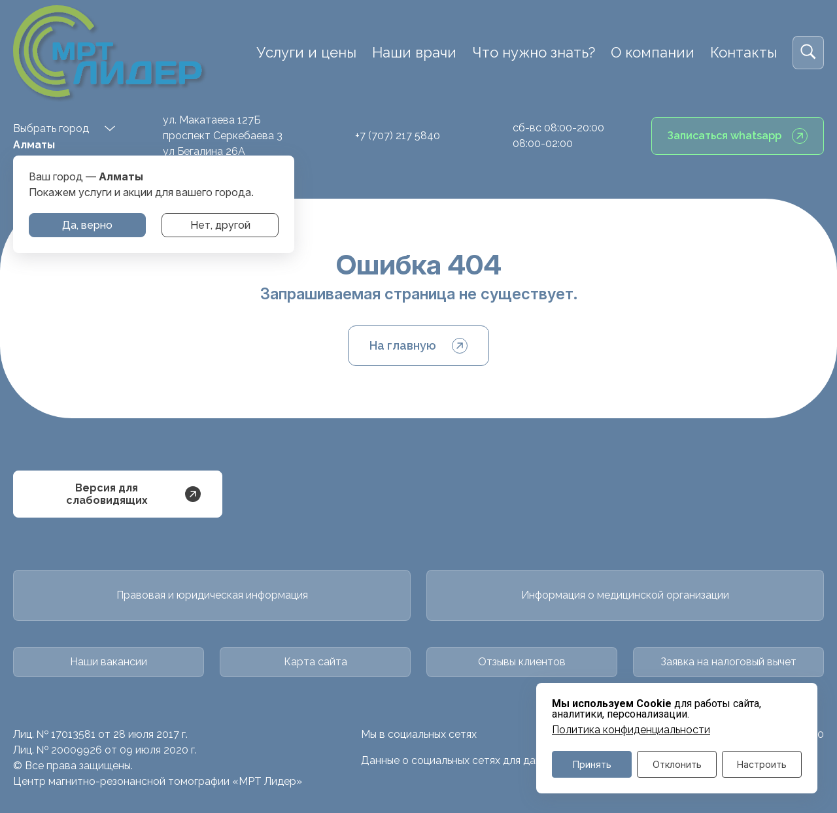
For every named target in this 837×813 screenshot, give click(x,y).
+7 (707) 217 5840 (397, 135)
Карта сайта (315, 661)
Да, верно (87, 225)
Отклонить (677, 764)
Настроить (762, 764)
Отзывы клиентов (522, 661)
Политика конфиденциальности (631, 730)
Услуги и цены (306, 52)
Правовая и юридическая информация (212, 595)
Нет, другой (220, 225)
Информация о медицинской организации (625, 595)
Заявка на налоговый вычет (728, 661)
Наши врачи (414, 52)
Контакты (743, 52)
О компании (652, 52)
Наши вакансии (108, 661)
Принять (592, 764)
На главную (418, 346)
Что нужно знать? (533, 52)
